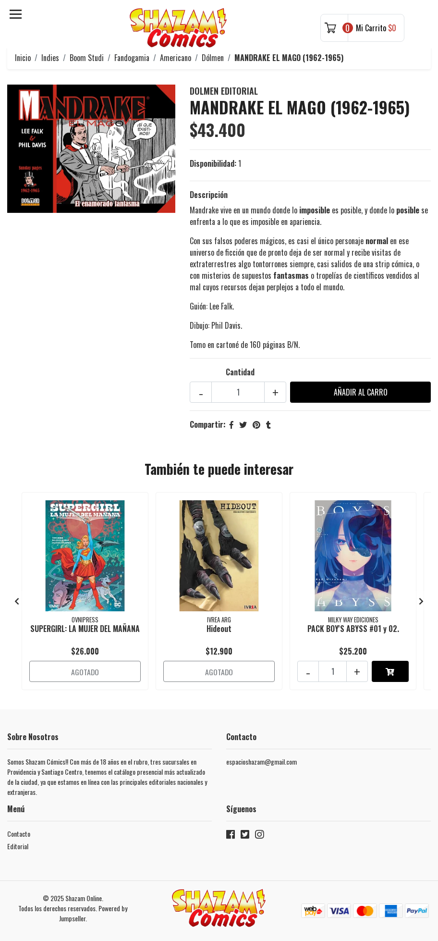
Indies (50, 57)
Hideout (219, 628)
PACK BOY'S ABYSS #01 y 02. (353, 628)
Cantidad (240, 372)
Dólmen (213, 57)
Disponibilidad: (213, 163)
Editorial (17, 845)
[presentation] (16, 599)
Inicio (23, 57)
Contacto (18, 832)
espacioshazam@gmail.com (261, 760)
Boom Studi (87, 57)
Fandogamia (131, 57)
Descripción (209, 194)
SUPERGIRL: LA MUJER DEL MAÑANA (85, 628)
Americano (175, 57)
